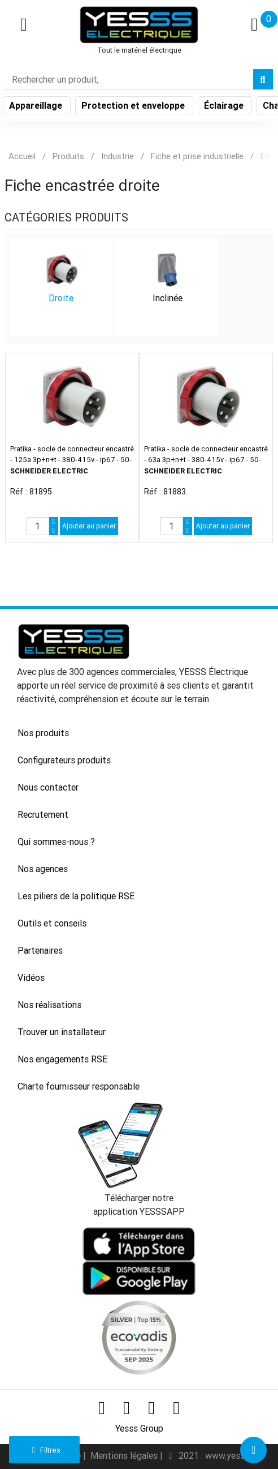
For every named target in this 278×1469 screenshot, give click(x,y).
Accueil (22, 156)
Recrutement (43, 814)
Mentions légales (125, 1455)
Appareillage (36, 105)
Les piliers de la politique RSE (76, 896)
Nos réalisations (49, 1004)
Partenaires (40, 950)
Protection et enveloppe (134, 105)
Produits (68, 156)
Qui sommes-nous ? (56, 841)
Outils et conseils (52, 923)
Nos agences (43, 868)
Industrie (117, 156)
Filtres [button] (44, 1450)
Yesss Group (139, 1428)
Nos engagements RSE (62, 1059)
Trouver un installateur (62, 1031)
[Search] (129, 79)
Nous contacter (48, 787)
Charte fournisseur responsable (79, 1086)
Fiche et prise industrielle (197, 156)
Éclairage (225, 105)
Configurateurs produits (64, 760)
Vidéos (31, 977)
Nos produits (43, 732)
